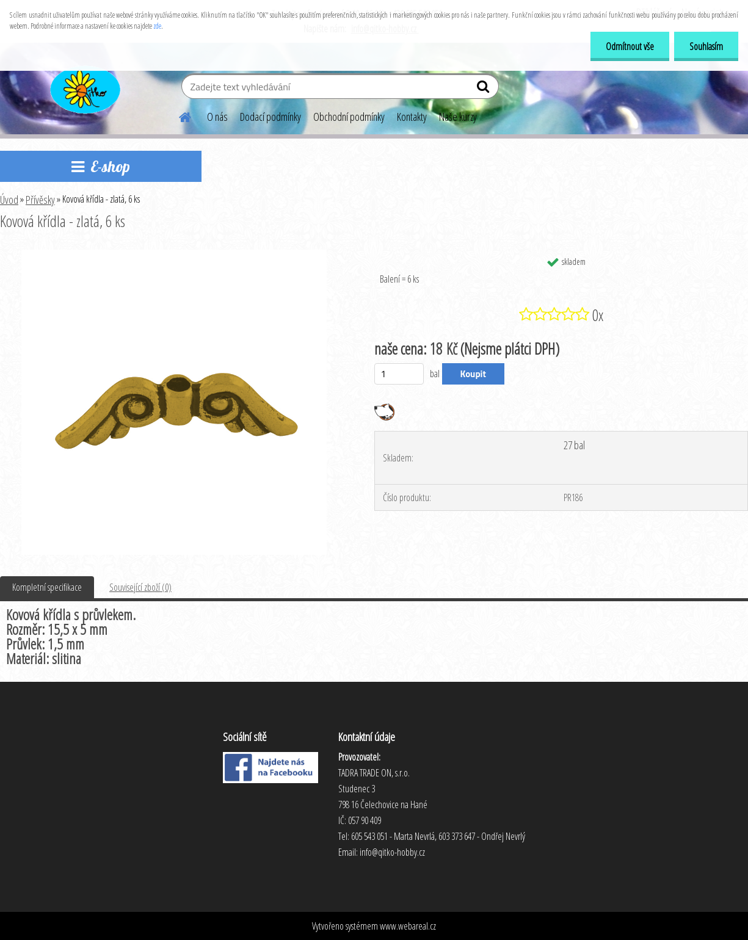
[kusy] (399, 374)
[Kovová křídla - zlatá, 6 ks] (174, 254)
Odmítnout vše (630, 46)
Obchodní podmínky (349, 116)
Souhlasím (706, 46)
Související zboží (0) (140, 587)
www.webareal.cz (408, 926)
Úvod (9, 199)
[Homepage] (178, 115)
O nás (217, 116)
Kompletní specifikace (47, 587)
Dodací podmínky (270, 116)
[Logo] (84, 87)
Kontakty (412, 116)
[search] (484, 89)
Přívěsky (40, 199)
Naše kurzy (458, 116)
